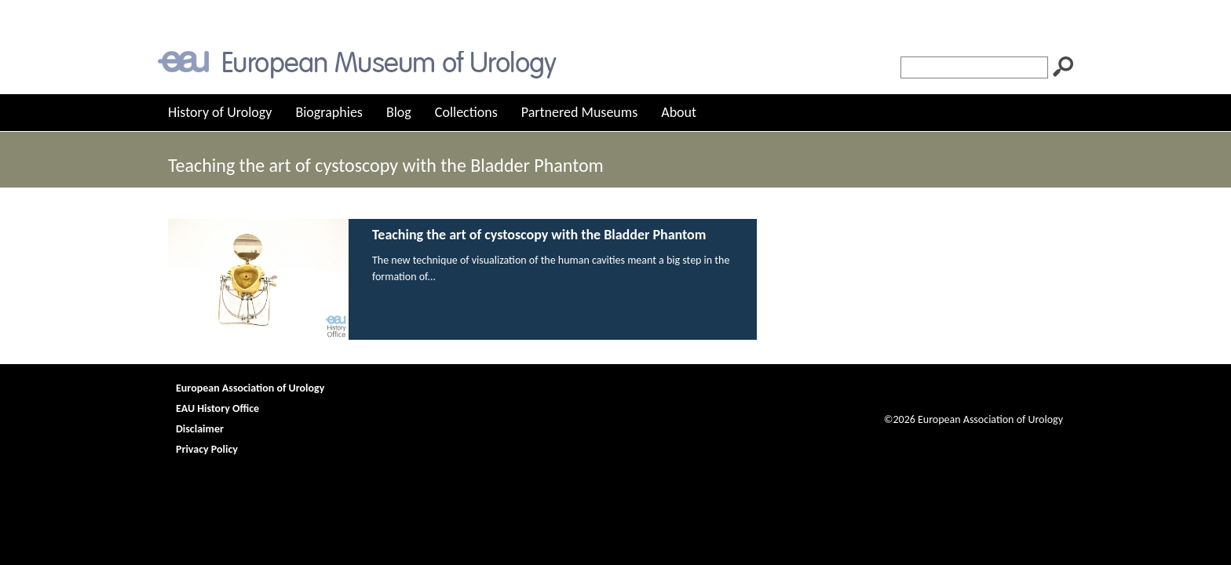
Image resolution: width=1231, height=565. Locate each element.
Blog (398, 112)
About (678, 112)
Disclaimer (200, 429)
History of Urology (220, 112)
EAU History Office (217, 408)
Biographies (328, 112)
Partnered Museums (579, 112)
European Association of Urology (250, 388)
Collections (466, 112)
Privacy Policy (207, 449)
